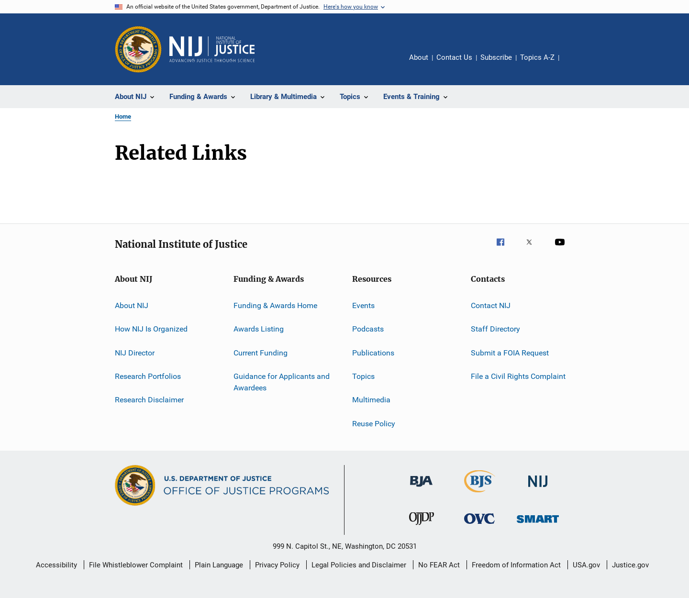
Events (363, 305)
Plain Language (219, 565)
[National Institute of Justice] (537, 488)
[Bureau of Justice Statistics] (479, 494)
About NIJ (131, 305)
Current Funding (260, 352)
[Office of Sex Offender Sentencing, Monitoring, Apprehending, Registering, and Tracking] (538, 525)
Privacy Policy (277, 565)
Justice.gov (630, 565)
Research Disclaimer (149, 399)
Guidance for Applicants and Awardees (281, 382)
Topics (363, 376)
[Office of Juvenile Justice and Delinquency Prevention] (421, 527)
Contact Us (454, 57)
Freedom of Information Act (516, 565)
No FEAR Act (439, 565)
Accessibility (56, 565)
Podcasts (368, 328)
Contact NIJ (491, 305)
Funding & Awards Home (275, 305)
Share (574, 64)
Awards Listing (258, 328)
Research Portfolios (148, 376)
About (418, 57)
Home (123, 116)
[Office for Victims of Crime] (479, 525)
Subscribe (496, 57)
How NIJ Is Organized (151, 328)
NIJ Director (135, 352)
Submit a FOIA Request (510, 352)
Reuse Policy (373, 423)
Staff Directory (495, 328)
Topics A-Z (537, 57)
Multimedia (371, 399)
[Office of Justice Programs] (138, 49)
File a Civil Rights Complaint (518, 376)
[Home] (212, 49)
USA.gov (586, 565)
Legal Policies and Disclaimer (358, 565)
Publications (373, 352)
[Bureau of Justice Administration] (421, 488)
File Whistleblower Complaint (136, 565)
